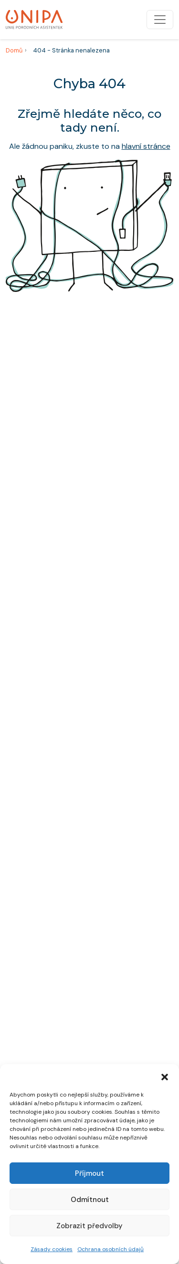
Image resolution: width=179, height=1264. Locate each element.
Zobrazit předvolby (89, 1226)
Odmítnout (90, 1199)
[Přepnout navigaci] (160, 19)
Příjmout (89, 1173)
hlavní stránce (146, 146)
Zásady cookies (52, 1249)
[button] (164, 1076)
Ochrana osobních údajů (110, 1249)
